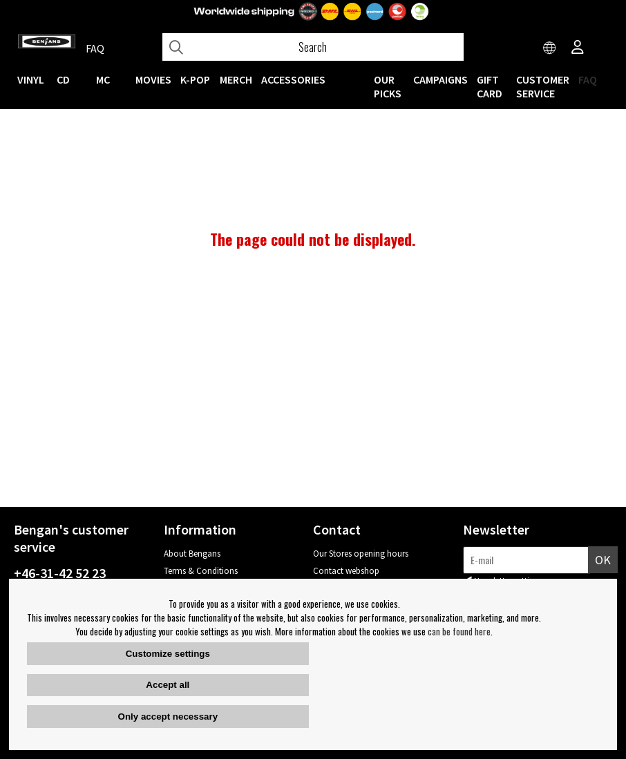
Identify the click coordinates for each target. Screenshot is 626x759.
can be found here (459, 631)
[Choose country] (550, 48)
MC (103, 79)
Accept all (167, 685)
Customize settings (168, 653)
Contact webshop (346, 571)
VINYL (30, 79)
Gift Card (489, 86)
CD (63, 79)
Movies (153, 79)
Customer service (542, 86)
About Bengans (192, 553)
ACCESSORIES (293, 79)
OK (603, 560)
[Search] (312, 47)
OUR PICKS (387, 86)
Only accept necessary (168, 716)
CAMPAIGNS (440, 79)
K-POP (195, 79)
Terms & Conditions (201, 571)
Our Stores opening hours (360, 553)
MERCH (236, 79)
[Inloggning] (577, 48)
